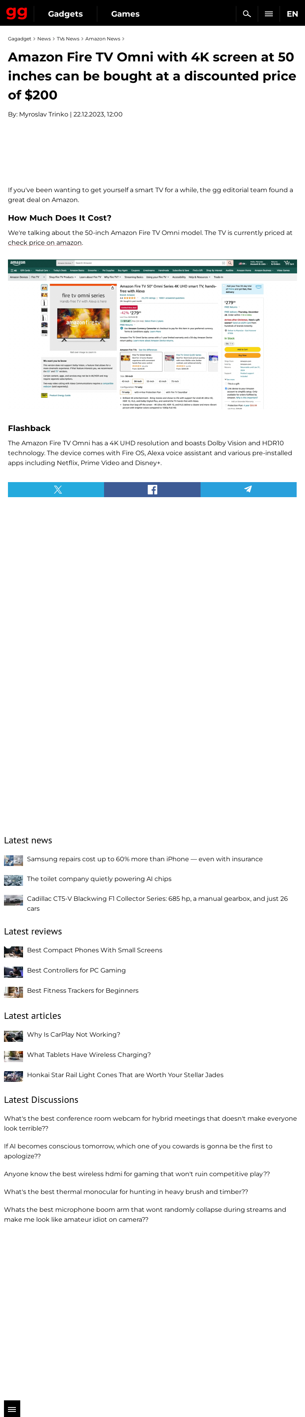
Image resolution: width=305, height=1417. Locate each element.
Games (125, 14)
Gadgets (65, 14)
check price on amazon (45, 404)
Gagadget (17, 12)
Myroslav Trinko (43, 114)
